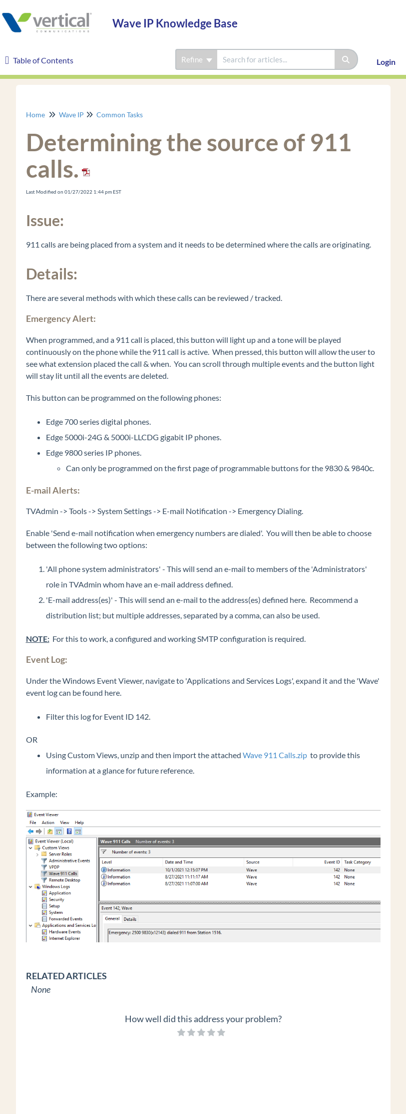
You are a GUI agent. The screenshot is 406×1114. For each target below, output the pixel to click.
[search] (276, 59)
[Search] (346, 59)
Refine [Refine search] (196, 59)
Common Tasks (119, 114)
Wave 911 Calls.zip (275, 755)
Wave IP (71, 114)
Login (386, 61)
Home (35, 114)
